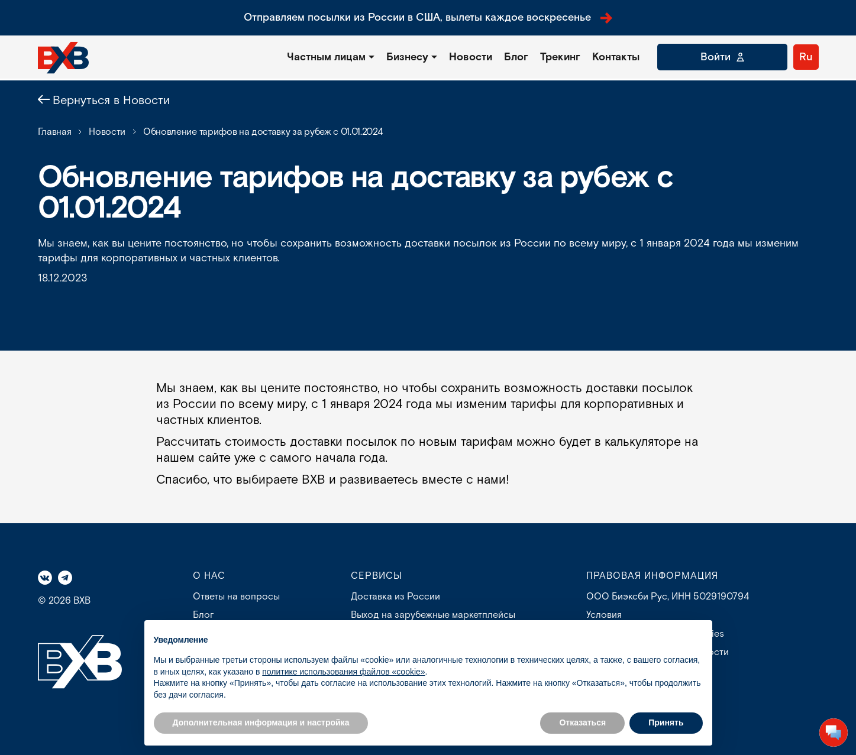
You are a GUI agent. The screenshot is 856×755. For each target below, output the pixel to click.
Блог (516, 57)
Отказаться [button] (582, 722)
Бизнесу (407, 57)
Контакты (615, 57)
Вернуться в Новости (111, 100)
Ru (806, 57)
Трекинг (560, 57)
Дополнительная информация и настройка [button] (261, 722)
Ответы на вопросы (236, 597)
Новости (470, 57)
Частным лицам (326, 57)
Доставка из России (395, 597)
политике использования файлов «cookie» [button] (343, 671)
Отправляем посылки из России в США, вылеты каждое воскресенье (428, 17)
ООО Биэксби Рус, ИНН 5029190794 (667, 597)
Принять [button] (665, 722)
